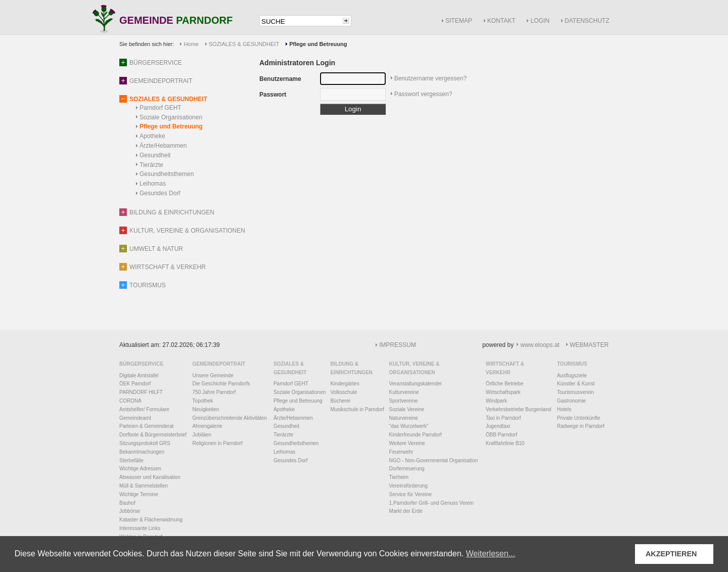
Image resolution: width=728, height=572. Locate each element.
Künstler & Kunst (576, 383)
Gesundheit (155, 155)
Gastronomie (571, 401)
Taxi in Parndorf (503, 418)
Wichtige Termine (138, 494)
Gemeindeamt (135, 418)
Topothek (203, 401)
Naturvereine (403, 418)
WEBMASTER (589, 344)
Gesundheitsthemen (167, 174)
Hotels (564, 409)
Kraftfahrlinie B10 (505, 443)
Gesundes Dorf (160, 193)
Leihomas (153, 183)
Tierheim (399, 477)
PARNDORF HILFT (141, 392)
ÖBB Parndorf (501, 434)
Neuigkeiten (206, 409)
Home (191, 44)
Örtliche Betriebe (504, 383)
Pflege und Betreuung (171, 126)
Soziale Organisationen (171, 117)
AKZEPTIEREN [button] (671, 554)
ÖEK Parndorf (135, 383)
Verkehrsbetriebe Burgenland (519, 409)
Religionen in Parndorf (218, 443)
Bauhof (127, 503)
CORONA (130, 401)
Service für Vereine (410, 494)
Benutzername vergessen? (430, 78)
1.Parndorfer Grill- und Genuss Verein (431, 503)
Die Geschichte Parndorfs (221, 383)
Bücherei (340, 401)
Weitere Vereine (407, 443)
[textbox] (300, 21)
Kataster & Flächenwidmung (151, 519)
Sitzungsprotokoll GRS (144, 443)
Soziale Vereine (407, 409)
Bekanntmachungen (141, 452)
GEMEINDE (176, 21)
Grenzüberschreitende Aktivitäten (230, 418)
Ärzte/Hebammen (163, 145)
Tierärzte (151, 164)
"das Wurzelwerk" (409, 426)
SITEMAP (458, 20)
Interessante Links (139, 528)
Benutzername (280, 78)
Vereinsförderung (408, 486)
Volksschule (343, 392)
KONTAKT (501, 20)
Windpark (496, 401)
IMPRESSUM (397, 344)
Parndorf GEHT (160, 107)
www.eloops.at (539, 344)
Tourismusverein (575, 392)
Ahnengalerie (207, 426)
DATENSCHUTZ (587, 20)
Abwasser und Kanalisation (149, 477)
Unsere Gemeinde (213, 375)
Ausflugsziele (572, 375)
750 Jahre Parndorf (214, 392)
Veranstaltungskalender (415, 383)
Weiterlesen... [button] (490, 553)
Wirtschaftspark (503, 392)
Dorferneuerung (407, 468)
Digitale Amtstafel (138, 375)
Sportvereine (403, 401)
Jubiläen (202, 434)
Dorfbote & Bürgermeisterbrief (153, 434)
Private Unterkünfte (579, 418)
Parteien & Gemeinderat (146, 426)
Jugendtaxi (498, 426)
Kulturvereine (404, 392)
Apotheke (152, 136)
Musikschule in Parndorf (357, 409)
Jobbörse (129, 511)
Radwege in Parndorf (581, 426)
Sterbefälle (131, 460)
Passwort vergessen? (423, 94)
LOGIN (539, 20)
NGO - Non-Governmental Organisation (433, 460)
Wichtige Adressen (140, 468)
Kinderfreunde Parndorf (415, 434)
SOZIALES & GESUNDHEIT (244, 44)
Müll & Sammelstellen (143, 486)
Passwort (272, 94)
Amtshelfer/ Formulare (144, 409)
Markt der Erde (406, 511)
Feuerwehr (401, 452)
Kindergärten (344, 383)
